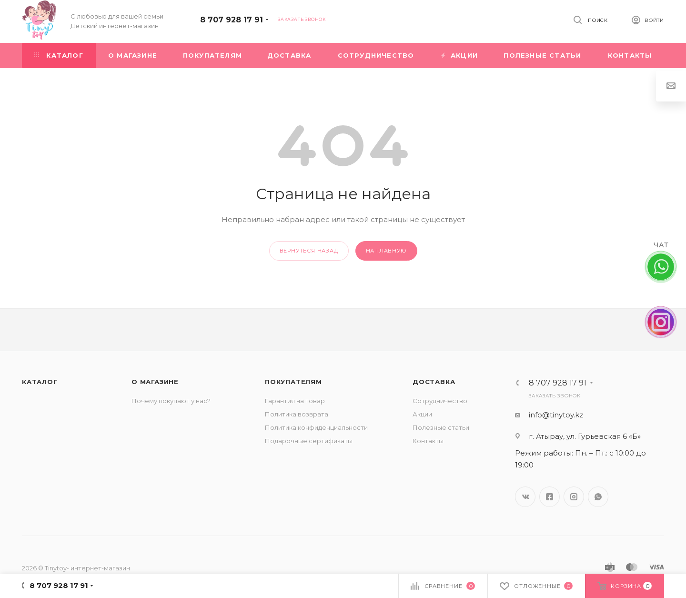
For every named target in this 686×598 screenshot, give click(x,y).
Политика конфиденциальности (316, 427)
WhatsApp (598, 497)
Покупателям (293, 381)
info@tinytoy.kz (556, 414)
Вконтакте (525, 497)
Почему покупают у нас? (171, 401)
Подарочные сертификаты (309, 441)
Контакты (428, 441)
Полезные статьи (441, 427)
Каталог (40, 381)
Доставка (434, 381)
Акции (422, 414)
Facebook (549, 497)
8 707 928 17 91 (231, 19)
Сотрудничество (440, 401)
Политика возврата (296, 414)
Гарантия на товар (295, 401)
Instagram (574, 497)
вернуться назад (309, 250)
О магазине (155, 381)
